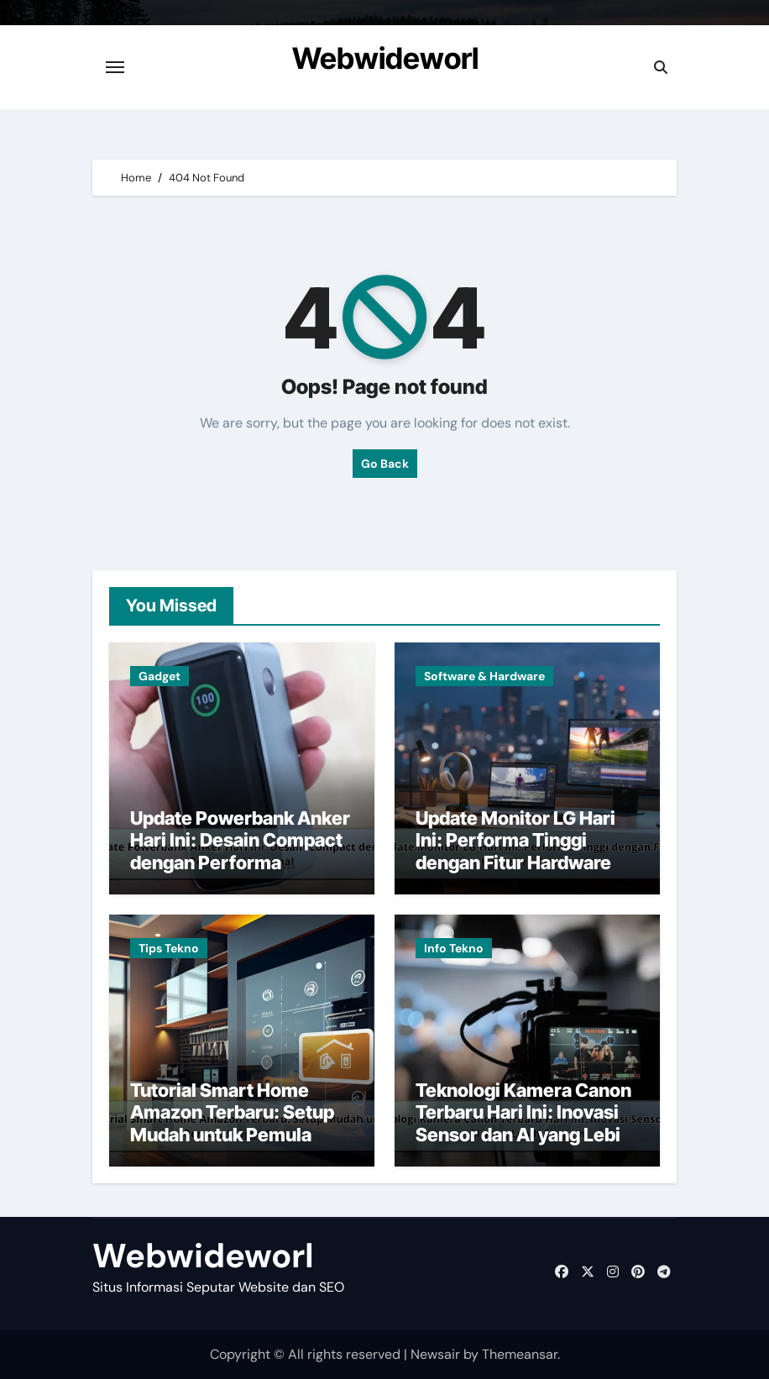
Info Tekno (454, 948)
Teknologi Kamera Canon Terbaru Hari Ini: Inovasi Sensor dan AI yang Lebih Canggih (523, 1123)
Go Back (385, 463)
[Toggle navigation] (115, 67)
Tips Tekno (169, 948)
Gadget (159, 676)
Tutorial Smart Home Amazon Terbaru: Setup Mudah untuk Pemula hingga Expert (232, 1123)
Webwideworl (385, 58)
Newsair (435, 1354)
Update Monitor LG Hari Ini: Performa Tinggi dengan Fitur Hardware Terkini (515, 851)
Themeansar (519, 1354)
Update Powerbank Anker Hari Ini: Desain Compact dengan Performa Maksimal (240, 851)
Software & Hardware (484, 676)
